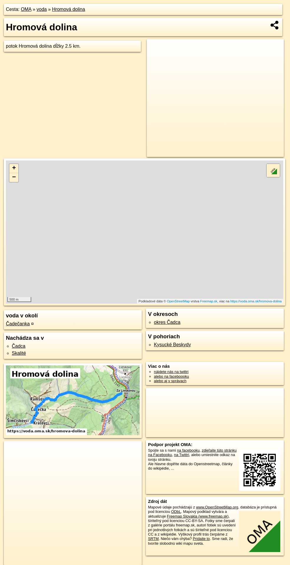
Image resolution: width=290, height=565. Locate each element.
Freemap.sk (208, 301)
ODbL (176, 511)
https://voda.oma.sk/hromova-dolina (255, 301)
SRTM (153, 538)
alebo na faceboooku (171, 376)
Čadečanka (18, 323)
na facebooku (188, 450)
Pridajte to (201, 538)
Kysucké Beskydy (172, 344)
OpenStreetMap (178, 301)
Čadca (18, 346)
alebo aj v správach (170, 381)
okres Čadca (167, 322)
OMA (26, 9)
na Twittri (181, 455)
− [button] (14, 177)
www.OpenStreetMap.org (217, 507)
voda (42, 9)
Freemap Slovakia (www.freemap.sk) (197, 516)
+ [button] (14, 168)
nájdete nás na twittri (171, 372)
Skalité (19, 353)
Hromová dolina (68, 9)
